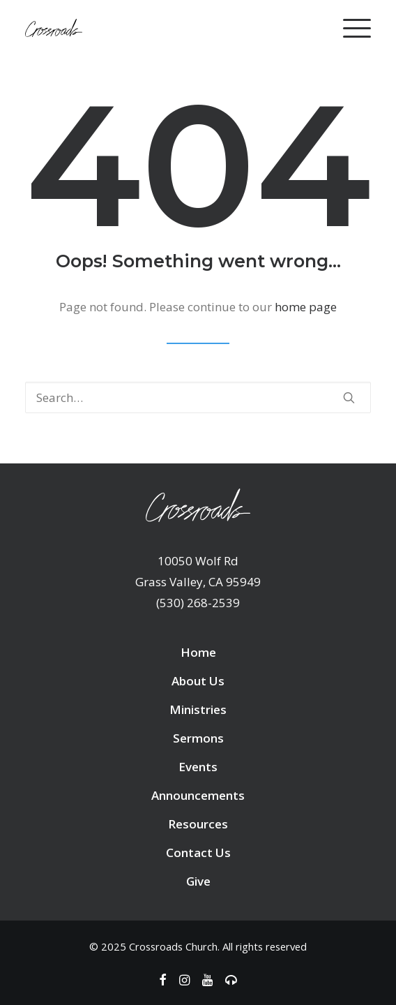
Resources (198, 824)
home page (306, 307)
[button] (349, 397)
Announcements (198, 795)
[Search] (198, 397)
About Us (198, 681)
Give (198, 881)
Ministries (198, 709)
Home (198, 652)
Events (198, 767)
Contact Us (198, 852)
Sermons (198, 738)
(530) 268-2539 (198, 603)
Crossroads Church (173, 946)
